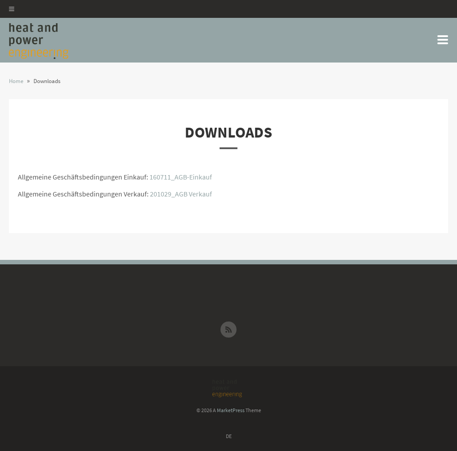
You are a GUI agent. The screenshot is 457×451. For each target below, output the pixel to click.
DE (229, 436)
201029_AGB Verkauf (181, 193)
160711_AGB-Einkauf (181, 176)
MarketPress (231, 410)
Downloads (228, 132)
